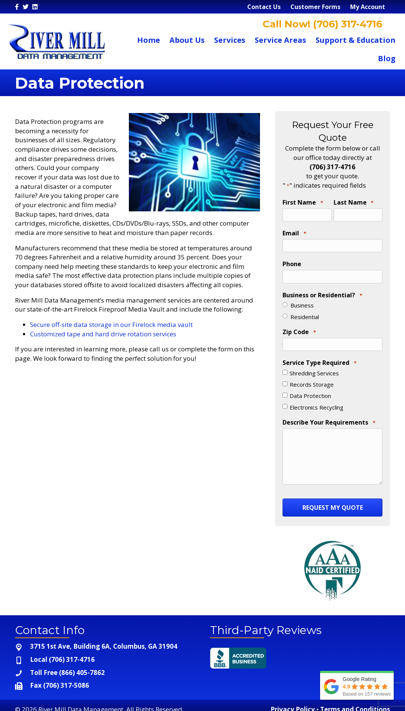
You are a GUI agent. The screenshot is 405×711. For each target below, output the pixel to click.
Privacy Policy (293, 702)
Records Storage (312, 378)
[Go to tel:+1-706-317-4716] (105, 652)
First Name (303, 203)
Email (294, 232)
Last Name (353, 203)
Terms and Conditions (355, 702)
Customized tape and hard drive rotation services (103, 334)
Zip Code (299, 328)
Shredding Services (314, 367)
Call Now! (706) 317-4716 (321, 24)
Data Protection (310, 390)
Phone (292, 261)
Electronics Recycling (316, 401)
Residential (304, 312)
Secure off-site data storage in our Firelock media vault (111, 324)
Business (302, 301)
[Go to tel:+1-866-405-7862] (105, 665)
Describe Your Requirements (329, 417)
